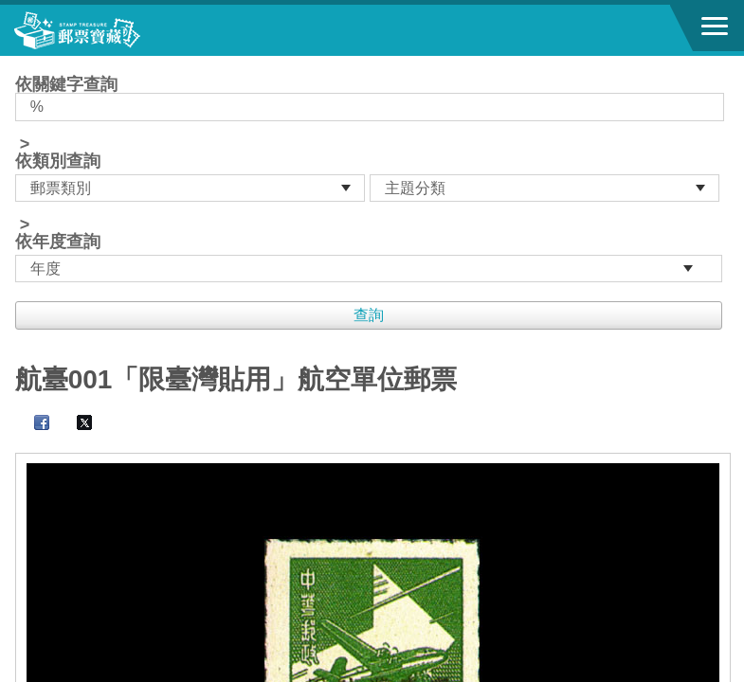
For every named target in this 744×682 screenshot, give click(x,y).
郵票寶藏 (118, 30)
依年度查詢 (57, 241)
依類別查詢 (57, 161)
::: (21, 64)
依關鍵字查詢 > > (372, 179)
